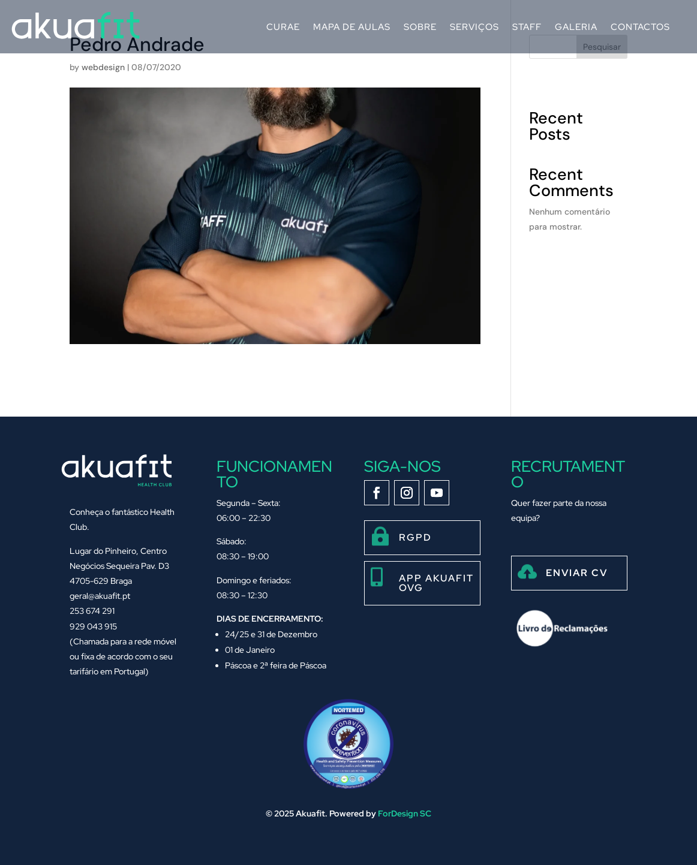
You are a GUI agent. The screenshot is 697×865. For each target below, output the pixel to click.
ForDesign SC (404, 813)
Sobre (420, 27)
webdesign (103, 67)
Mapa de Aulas (351, 27)
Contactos (640, 27)
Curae (283, 27)
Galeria (576, 27)
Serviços (474, 27)
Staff (527, 27)
